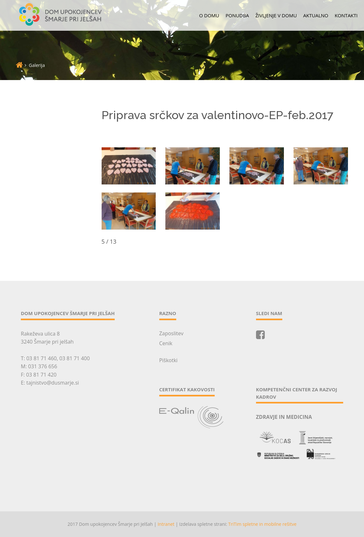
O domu (209, 15)
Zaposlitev (171, 333)
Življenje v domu (276, 15)
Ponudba (237, 15)
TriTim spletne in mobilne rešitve (262, 524)
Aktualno (315, 15)
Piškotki (168, 360)
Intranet (166, 524)
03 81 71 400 (74, 358)
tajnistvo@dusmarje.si (52, 382)
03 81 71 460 (41, 358)
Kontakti (346, 15)
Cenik (165, 343)
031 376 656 (42, 366)
